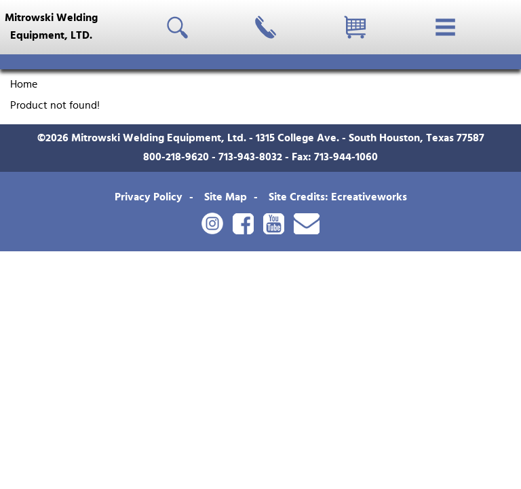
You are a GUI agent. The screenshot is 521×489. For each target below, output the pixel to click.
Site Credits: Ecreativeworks (338, 197)
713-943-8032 (250, 156)
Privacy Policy (148, 197)
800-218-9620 (176, 156)
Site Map (225, 197)
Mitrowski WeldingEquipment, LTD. (51, 26)
